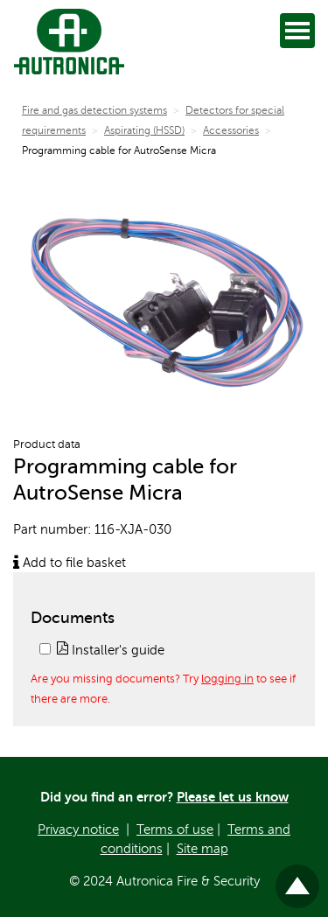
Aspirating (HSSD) (144, 130)
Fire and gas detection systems (94, 110)
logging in (227, 679)
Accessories (231, 130)
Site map (202, 849)
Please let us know (233, 796)
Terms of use (174, 829)
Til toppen (297, 878)
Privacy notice (78, 829)
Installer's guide (110, 650)
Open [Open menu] (300, 30)
